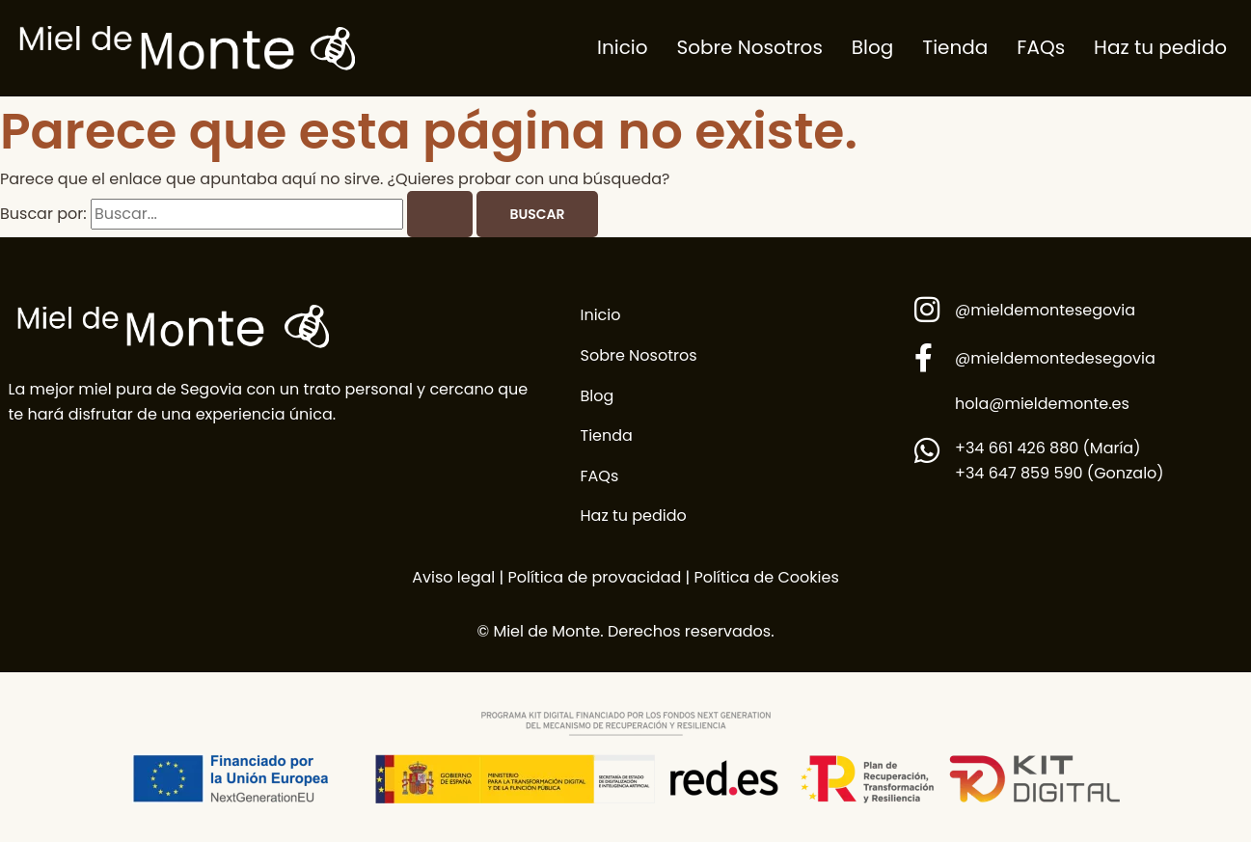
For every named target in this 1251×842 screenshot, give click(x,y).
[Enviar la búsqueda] (440, 214)
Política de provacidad (592, 577)
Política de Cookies (766, 577)
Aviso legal (453, 577)
